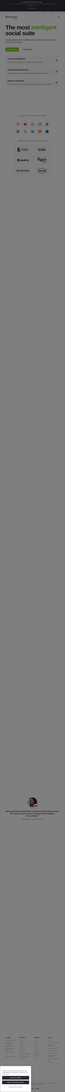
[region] (15, 1079)
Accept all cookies (15, 1077)
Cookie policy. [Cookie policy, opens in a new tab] (5, 1074)
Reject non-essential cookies (15, 1082)
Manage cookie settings (15, 1086)
